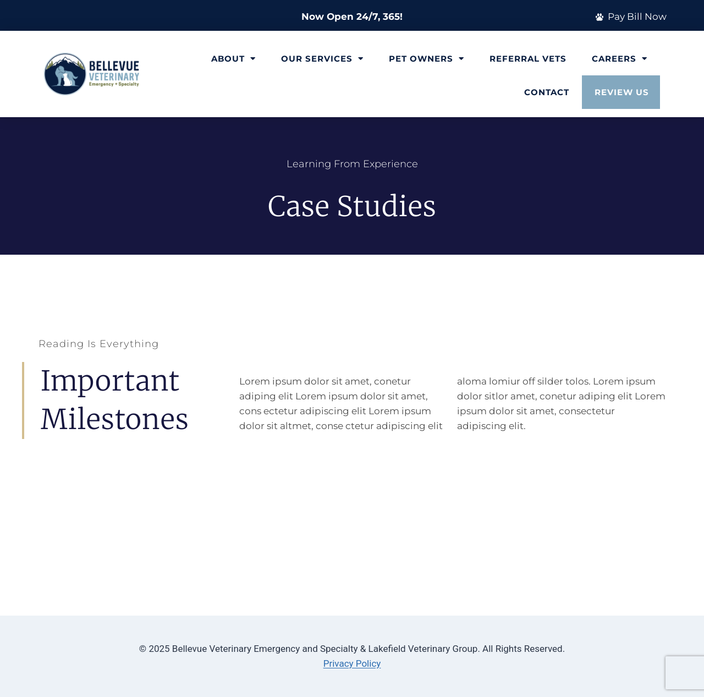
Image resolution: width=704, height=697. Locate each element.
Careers (619, 58)
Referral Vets (528, 58)
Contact (546, 92)
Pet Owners (426, 58)
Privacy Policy (352, 663)
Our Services (322, 58)
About (233, 58)
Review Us (622, 92)
